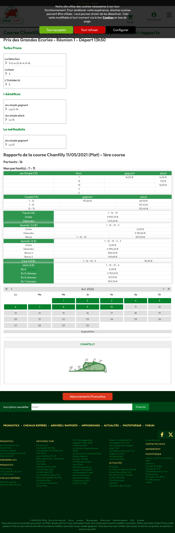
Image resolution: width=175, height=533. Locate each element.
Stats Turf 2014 (80, 483)
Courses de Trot (152, 468)
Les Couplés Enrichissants (121, 445)
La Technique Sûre (45, 469)
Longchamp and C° (82, 480)
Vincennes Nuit (116, 456)
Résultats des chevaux (10, 484)
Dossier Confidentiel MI (120, 440)
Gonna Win (41, 485)
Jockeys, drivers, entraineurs (159, 458)
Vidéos (148, 482)
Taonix (71, 520)
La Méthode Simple (82, 461)
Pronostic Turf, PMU (155, 476)
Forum (149, 425)
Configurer (121, 30)
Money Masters (80, 456)
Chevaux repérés (35, 425)
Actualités (111, 425)
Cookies (108, 17)
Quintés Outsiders (81, 477)
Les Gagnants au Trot (119, 442)
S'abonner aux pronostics (8, 462)
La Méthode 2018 (44, 472)
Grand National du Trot (120, 472)
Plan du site (105, 520)
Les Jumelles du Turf (46, 456)
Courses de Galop (153, 466)
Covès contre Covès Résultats (87, 453)
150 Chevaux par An (82, 467)
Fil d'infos (113, 466)
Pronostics (11, 425)
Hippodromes (91, 425)
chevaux (31, 269)
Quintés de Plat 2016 (46, 466)
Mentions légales (120, 520)
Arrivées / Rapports (64, 425)
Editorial (113, 483)
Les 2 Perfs (78, 464)
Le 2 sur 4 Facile (80, 459)
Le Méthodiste (7, 474)
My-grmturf (42, 445)
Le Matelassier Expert (83, 472)
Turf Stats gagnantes (83, 440)
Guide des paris (152, 440)
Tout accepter (56, 30)
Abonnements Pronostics (87, 396)
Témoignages (92, 520)
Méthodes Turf (45, 441)
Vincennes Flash (116, 459)
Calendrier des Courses (120, 485)
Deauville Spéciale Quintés (49, 477)
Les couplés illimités (45, 447)
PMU (147, 460)
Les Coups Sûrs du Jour (11, 471)
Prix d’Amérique (152, 479)
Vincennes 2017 (80, 445)
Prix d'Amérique (116, 480)
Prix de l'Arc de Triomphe (121, 474)
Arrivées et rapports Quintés (122, 469)
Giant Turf (114, 448)
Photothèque (132, 425)
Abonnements (6, 456)
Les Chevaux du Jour (10, 445)
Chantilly (87, 344)
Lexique (80, 520)
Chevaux (149, 463)
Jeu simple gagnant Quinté (13, 453)
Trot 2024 (41, 464)
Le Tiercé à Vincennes (46, 483)
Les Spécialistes (43, 480)
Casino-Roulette (116, 477)
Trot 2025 (41, 453)
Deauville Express (81, 475)
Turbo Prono (6, 447)
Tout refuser (89, 30)
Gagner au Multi (117, 453)
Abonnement (152, 449)
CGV (132, 520)
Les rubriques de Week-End (49, 450)
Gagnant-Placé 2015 (82, 442)
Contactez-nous (155, 444)
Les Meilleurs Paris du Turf (121, 450)
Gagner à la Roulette (82, 469)
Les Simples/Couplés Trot (48, 474)
